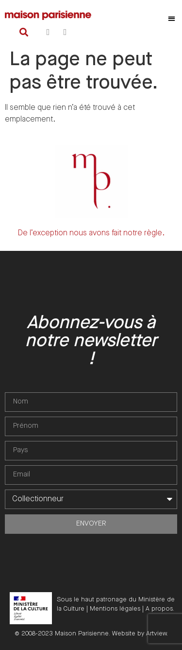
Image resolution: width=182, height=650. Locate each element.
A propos (159, 609)
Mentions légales (115, 609)
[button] (172, 18)
